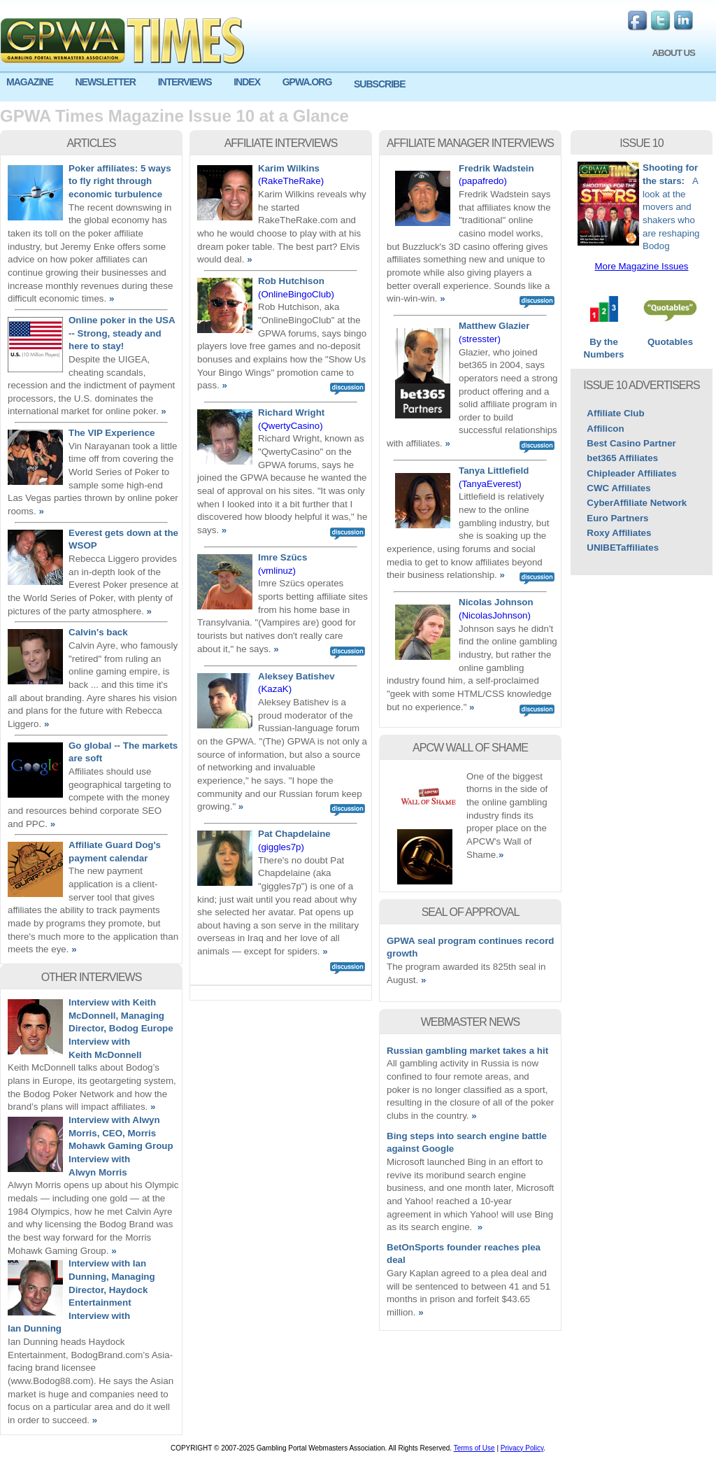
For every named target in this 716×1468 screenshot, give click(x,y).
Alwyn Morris (98, 1172)
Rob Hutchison (291, 281)
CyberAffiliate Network (637, 502)
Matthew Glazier (494, 325)
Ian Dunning (35, 1328)
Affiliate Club (615, 413)
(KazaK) (275, 689)
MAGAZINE (29, 81)
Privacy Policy (522, 1448)
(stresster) (480, 339)
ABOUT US (673, 53)
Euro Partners (617, 518)
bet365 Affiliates (622, 458)
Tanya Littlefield (494, 470)
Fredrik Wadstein (496, 168)
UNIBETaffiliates (623, 547)
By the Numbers (603, 343)
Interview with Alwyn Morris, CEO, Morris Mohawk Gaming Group (121, 1133)
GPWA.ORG (307, 81)
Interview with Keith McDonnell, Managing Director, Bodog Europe (121, 1015)
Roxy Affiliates (619, 533)
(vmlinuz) (277, 570)
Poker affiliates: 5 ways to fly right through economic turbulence (120, 181)
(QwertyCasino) (290, 426)
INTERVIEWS (185, 81)
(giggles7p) (281, 847)
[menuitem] (34, 82)
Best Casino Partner (631, 443)
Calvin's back (98, 632)
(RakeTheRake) (291, 181)
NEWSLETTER (105, 81)
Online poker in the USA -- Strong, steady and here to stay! (122, 333)
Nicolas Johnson (496, 602)
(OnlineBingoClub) (296, 294)
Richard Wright (291, 412)
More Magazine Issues (641, 266)
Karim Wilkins (289, 168)
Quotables (670, 337)
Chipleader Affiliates (631, 473)
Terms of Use (474, 1448)
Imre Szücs (282, 557)
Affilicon (605, 428)
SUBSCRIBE (379, 84)
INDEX (247, 81)
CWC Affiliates (618, 488)
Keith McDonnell (105, 1055)
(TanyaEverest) (490, 484)
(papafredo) (483, 181)
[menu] (358, 87)
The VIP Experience (112, 433)
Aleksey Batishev (296, 676)
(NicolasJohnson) (495, 615)
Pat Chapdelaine (294, 833)
